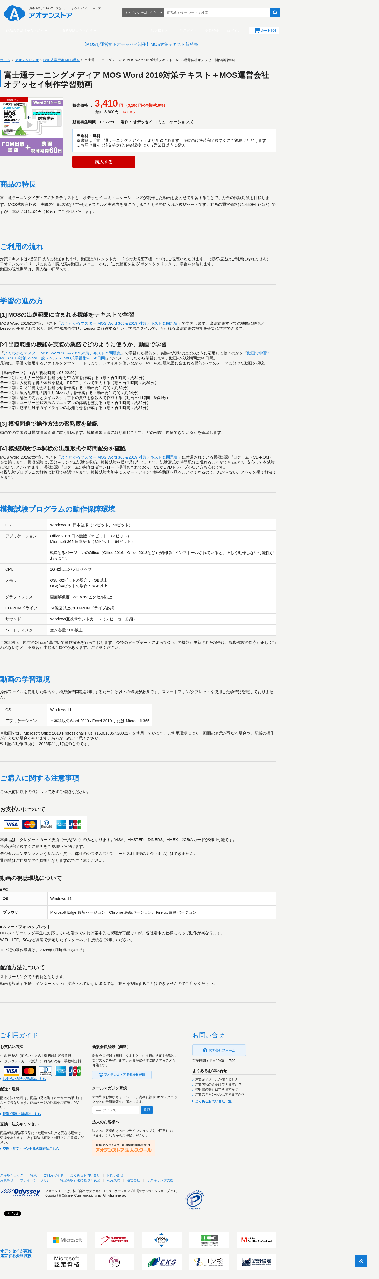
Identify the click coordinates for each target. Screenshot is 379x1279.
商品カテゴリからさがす (72, 30)
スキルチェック (63, 1175)
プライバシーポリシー (88, 1180)
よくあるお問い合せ (136, 1175)
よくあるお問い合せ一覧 (264, 1101)
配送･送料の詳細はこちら (73, 1114)
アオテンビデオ (78, 60)
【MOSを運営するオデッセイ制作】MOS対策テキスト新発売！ (189, 44)
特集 (84, 1175)
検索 (322, 12)
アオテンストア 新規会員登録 (176, 1075)
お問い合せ (166, 1175)
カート (315, 30)
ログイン (281, 31)
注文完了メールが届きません (268, 1079)
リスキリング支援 (211, 1180)
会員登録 (259, 31)
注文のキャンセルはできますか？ (271, 1094)
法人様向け (207, 31)
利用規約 (164, 1180)
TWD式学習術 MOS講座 (112, 60)
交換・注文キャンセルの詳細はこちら (82, 1149)
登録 (198, 1110)
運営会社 (184, 1180)
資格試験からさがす (124, 30)
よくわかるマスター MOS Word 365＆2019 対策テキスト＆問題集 (170, 323)
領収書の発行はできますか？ (268, 1089)
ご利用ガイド (234, 31)
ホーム (56, 60)
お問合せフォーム (273, 1050)
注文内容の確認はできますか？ (269, 1084)
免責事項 (58, 1180)
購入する (151, 161)
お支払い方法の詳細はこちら (75, 1079)
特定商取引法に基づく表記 (131, 1180)
